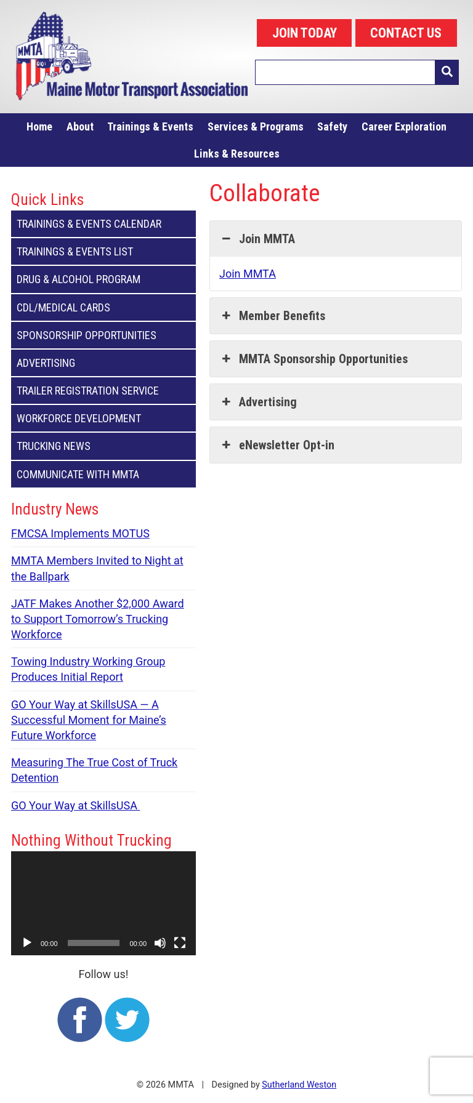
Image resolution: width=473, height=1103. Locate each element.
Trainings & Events (150, 126)
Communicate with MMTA (103, 474)
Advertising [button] (258, 402)
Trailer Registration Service (103, 390)
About (80, 126)
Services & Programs (256, 126)
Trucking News (103, 446)
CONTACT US (406, 33)
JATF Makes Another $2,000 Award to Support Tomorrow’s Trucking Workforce (97, 619)
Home (39, 126)
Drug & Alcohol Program (103, 279)
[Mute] (160, 943)
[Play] (27, 943)
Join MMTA (247, 273)
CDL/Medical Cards (103, 307)
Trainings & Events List (103, 251)
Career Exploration (404, 126)
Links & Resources (237, 153)
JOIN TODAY (304, 33)
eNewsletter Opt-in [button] (276, 445)
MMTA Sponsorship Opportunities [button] (313, 358)
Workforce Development (103, 418)
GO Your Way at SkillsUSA (75, 805)
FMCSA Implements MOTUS (80, 533)
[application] (103, 903)
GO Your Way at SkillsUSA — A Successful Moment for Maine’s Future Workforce (88, 720)
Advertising (103, 363)
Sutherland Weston (299, 1085)
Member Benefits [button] (272, 315)
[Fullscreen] (180, 943)
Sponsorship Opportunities (103, 335)
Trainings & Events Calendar (103, 224)
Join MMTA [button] (257, 238)
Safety (332, 126)
